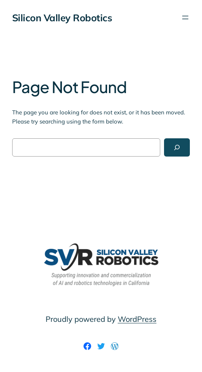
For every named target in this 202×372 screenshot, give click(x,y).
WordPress (137, 319)
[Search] (177, 147)
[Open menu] (185, 17)
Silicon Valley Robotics (62, 18)
